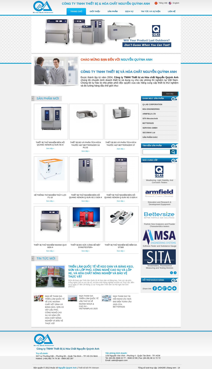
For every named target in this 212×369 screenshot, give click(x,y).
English (173, 3)
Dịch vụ (129, 11)
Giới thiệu (95, 11)
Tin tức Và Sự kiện (150, 11)
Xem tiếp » (50, 148)
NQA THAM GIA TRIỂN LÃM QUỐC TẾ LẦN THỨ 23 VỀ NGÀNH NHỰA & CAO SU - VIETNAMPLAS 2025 (89, 302)
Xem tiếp (169, 94)
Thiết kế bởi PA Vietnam (88, 368)
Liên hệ (171, 11)
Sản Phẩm (113, 11)
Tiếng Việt (161, 3)
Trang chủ (76, 11)
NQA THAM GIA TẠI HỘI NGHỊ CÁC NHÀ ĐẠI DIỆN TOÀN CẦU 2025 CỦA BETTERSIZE (122, 301)
